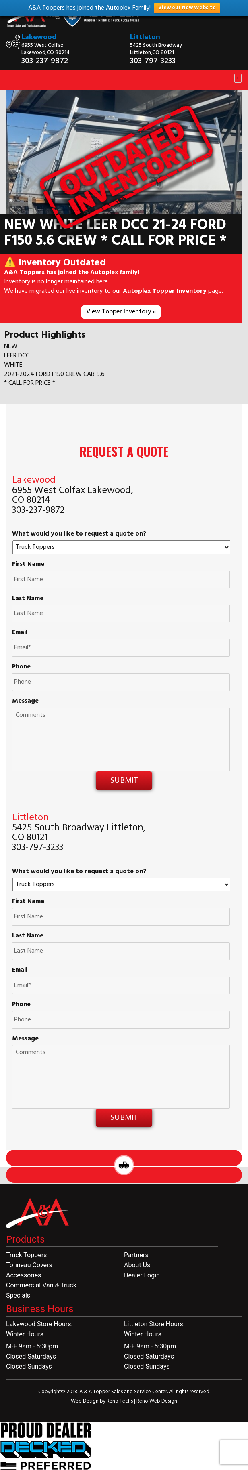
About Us (137, 1265)
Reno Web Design (156, 1401)
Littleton (145, 37)
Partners (136, 1255)
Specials (18, 1295)
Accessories (23, 1275)
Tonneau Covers (29, 1265)
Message (25, 701)
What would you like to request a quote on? (79, 534)
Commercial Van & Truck (41, 1285)
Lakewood (38, 37)
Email (19, 632)
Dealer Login (142, 1275)
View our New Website (187, 8)
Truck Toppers (26, 1255)
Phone (21, 667)
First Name (28, 564)
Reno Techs (120, 1401)
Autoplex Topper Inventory (165, 291)
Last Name (27, 598)
